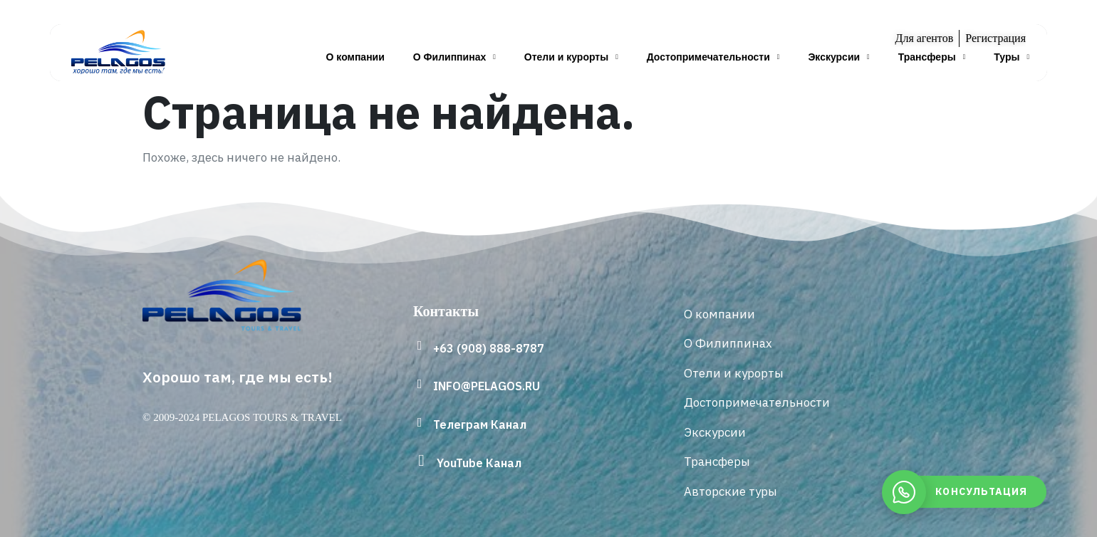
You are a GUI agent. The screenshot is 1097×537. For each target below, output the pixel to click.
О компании (355, 57)
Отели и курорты (571, 57)
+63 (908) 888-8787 (488, 348)
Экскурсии (838, 57)
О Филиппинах (454, 57)
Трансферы (932, 57)
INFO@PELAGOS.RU (486, 386)
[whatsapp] (967, 492)
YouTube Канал (479, 463)
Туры (1011, 57)
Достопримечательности (713, 57)
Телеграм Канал (479, 424)
